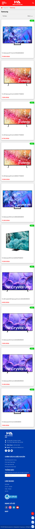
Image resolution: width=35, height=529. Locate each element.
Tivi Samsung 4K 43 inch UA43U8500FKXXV (13, 340)
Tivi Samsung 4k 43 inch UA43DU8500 (11, 421)
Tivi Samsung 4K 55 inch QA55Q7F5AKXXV (12, 258)
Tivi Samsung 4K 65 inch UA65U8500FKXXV (13, 381)
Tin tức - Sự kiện (8, 486)
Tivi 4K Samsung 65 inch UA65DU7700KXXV (13, 176)
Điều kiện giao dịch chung (10, 460)
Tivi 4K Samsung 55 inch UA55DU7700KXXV (13, 135)
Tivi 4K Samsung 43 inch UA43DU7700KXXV (13, 94)
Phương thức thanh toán (10, 466)
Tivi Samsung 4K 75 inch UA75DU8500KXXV (13, 53)
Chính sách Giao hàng (10, 462)
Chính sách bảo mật (9, 464)
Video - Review (8, 488)
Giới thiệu (7, 484)
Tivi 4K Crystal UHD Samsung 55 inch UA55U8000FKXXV (16, 299)
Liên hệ (6, 491)
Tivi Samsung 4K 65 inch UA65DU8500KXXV (13, 217)
